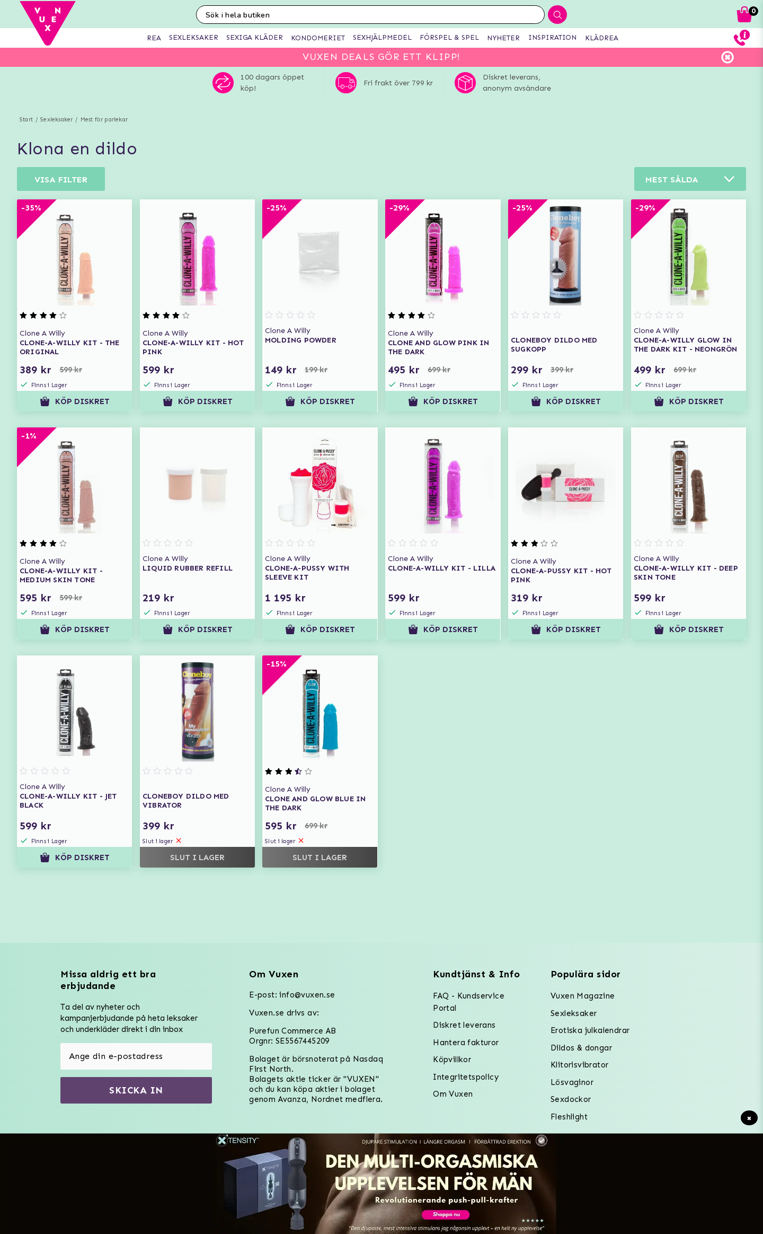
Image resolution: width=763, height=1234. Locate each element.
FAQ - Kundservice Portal (468, 1002)
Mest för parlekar (104, 119)
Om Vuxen (453, 1094)
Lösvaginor (572, 1082)
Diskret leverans (464, 1025)
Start (26, 119)
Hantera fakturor (466, 1042)
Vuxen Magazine (583, 996)
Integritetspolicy (466, 1077)
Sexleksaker (56, 119)
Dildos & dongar (581, 1048)
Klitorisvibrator (579, 1065)
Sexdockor (571, 1099)
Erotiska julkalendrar (590, 1030)
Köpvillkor (452, 1059)
